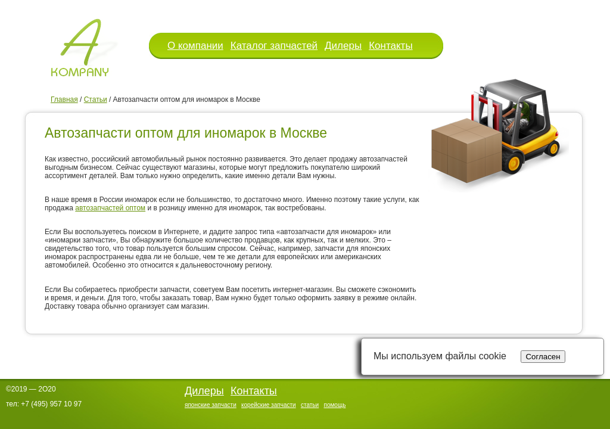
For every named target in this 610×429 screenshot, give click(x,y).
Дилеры (343, 45)
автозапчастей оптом (110, 208)
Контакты (390, 45)
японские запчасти (210, 405)
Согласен (542, 356)
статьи (310, 405)
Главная (64, 99)
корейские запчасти (268, 405)
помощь (335, 405)
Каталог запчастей (274, 45)
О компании (195, 45)
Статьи (95, 99)
